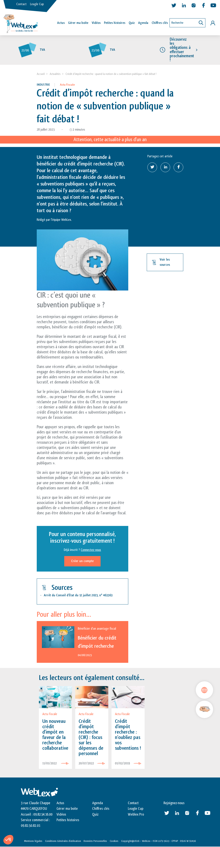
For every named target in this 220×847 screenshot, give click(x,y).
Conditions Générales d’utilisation (63, 841)
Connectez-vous (91, 550)
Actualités (55, 74)
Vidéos (96, 23)
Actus (61, 23)
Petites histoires (114, 23)
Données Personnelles (95, 841)
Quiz (132, 23)
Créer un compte (82, 561)
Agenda (143, 23)
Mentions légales (33, 841)
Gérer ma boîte (78, 23)
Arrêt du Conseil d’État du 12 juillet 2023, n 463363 (78, 595)
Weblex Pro (136, 814)
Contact (21, 4)
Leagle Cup (37, 4)
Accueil (41, 74)
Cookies (114, 841)
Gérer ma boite (67, 809)
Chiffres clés (160, 23)
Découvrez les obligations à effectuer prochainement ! (182, 50)
